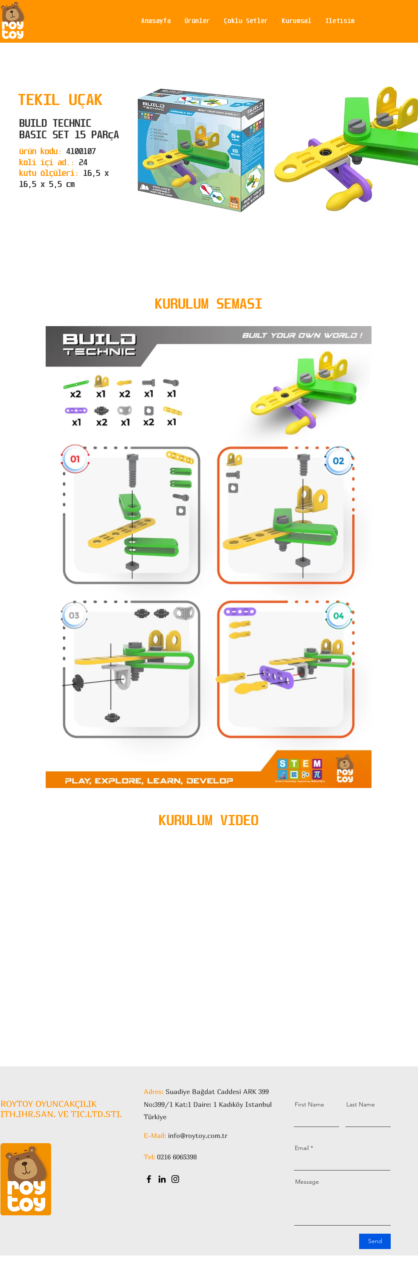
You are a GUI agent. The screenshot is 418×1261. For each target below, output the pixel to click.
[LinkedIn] (162, 1179)
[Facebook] (149, 1179)
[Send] (375, 1241)
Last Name (360, 1104)
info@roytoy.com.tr (197, 1135)
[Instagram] (175, 1179)
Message (307, 1182)
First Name (309, 1104)
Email (302, 1148)
